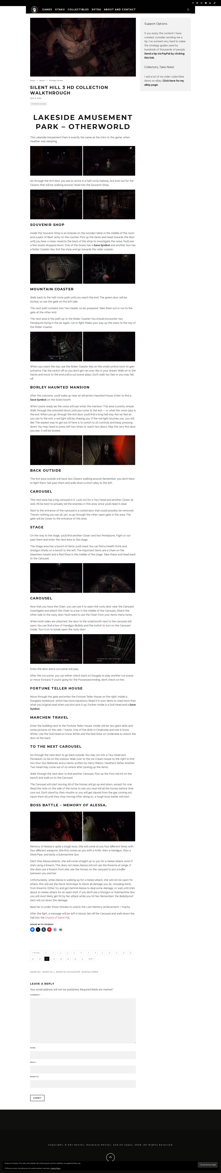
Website (34, 1076)
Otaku (60, 9)
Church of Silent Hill (57, 917)
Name (33, 1048)
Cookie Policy (56, 1168)
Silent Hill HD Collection (68, 972)
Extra (96, 9)
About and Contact (120, 9)
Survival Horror (90, 972)
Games (47, 9)
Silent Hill (36, 972)
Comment (35, 995)
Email (33, 1062)
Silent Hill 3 (49, 972)
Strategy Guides (38, 104)
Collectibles (78, 9)
